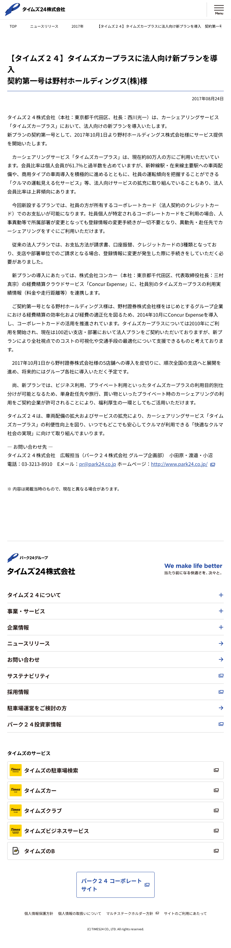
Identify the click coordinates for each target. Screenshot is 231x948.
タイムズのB (32, 851)
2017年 (78, 26)
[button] (115, 595)
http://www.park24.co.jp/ (179, 463)
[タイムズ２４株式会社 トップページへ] (35, 13)
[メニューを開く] (219, 9)
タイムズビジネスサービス (49, 831)
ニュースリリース (44, 26)
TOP (13, 26)
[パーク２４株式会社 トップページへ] (27, 560)
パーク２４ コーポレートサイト (111, 885)
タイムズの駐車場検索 (44, 770)
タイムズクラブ (36, 810)
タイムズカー (33, 790)
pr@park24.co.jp (97, 463)
